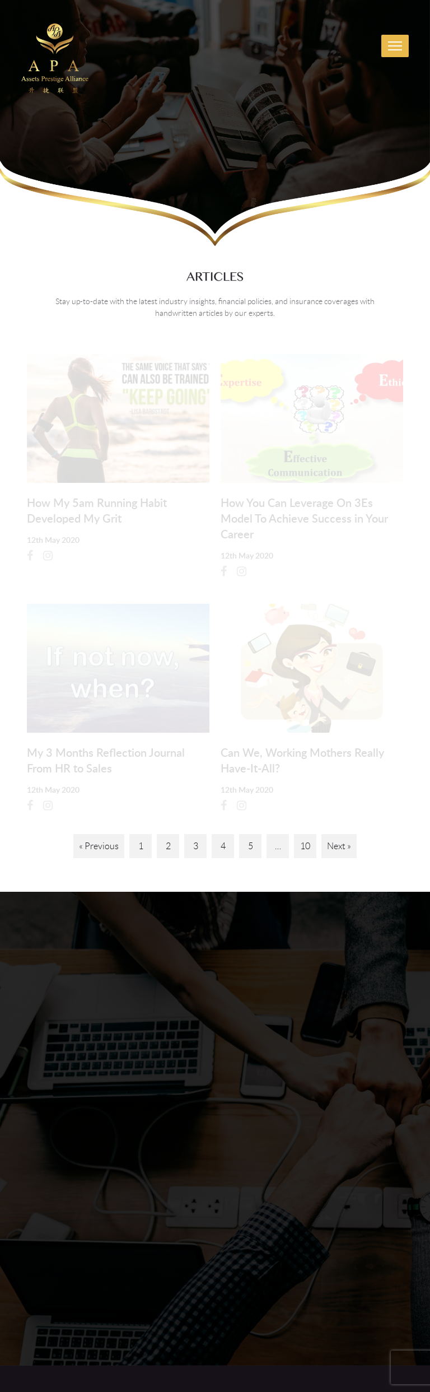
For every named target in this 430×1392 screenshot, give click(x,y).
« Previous (99, 846)
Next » (339, 846)
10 (305, 846)
